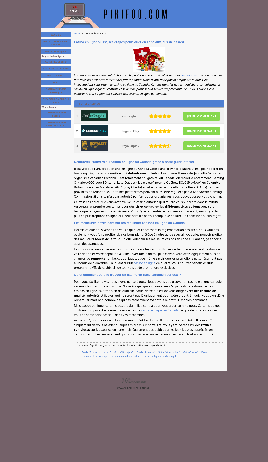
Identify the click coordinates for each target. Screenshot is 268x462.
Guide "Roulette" (146, 352)
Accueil (56, 34)
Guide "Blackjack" (123, 352)
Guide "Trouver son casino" (96, 352)
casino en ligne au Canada (160, 310)
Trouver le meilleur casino (125, 356)
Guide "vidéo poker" (169, 352)
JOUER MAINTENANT (201, 116)
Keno (204, 352)
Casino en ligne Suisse (56, 114)
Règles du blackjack (53, 56)
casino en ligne (144, 263)
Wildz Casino (49, 107)
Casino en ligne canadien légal (159, 356)
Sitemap (144, 387)
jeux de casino (190, 75)
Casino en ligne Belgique (95, 356)
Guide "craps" (190, 352)
